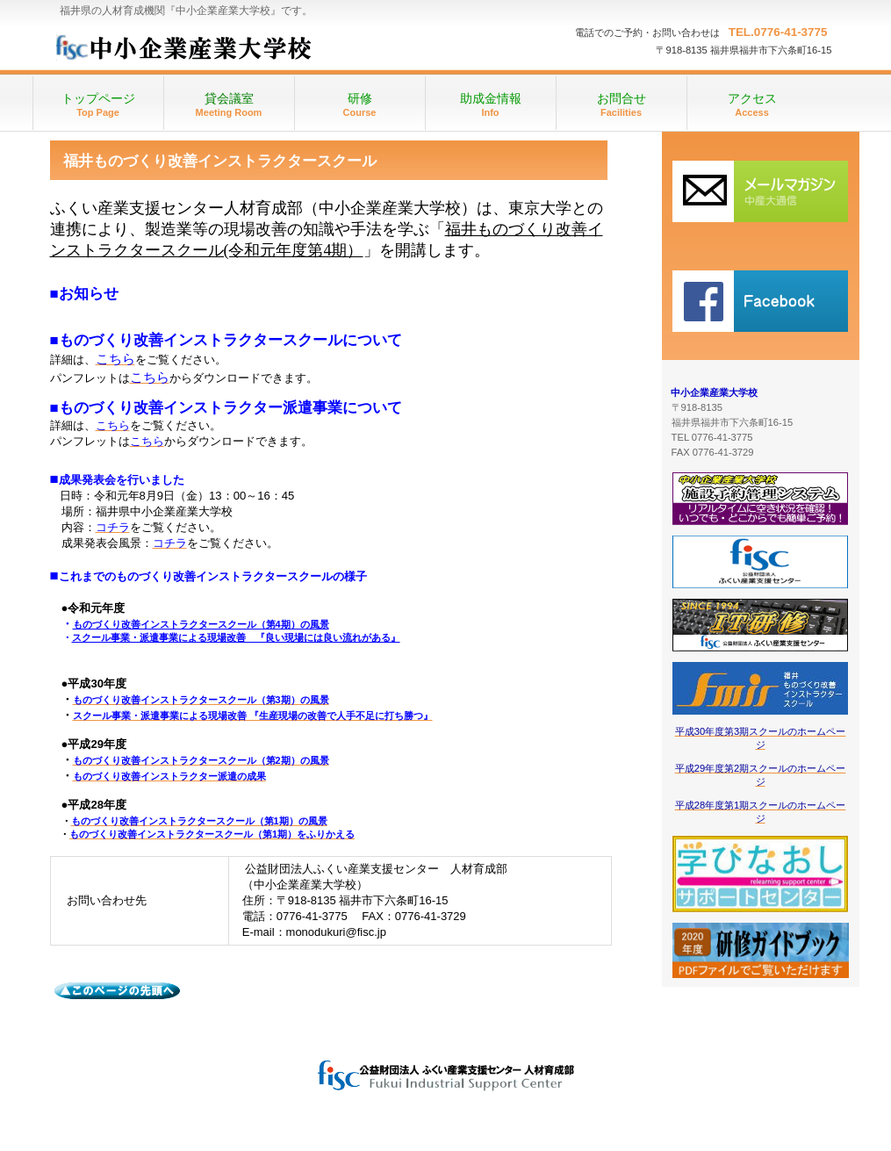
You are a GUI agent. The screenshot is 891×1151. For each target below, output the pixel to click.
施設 (761, 300)
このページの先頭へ (118, 991)
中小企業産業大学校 (227, 44)
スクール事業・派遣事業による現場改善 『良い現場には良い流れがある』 (236, 637)
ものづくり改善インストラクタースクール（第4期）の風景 (201, 624)
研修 (761, 190)
